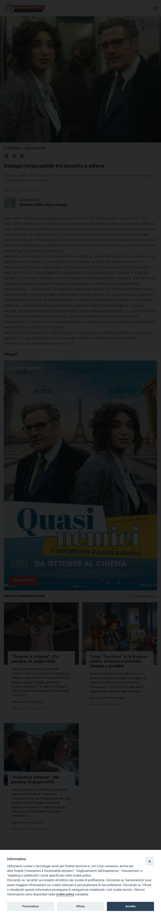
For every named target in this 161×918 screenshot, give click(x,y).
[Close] (149, 861)
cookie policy (65, 894)
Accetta (130, 906)
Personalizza (30, 906)
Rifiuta (80, 906)
